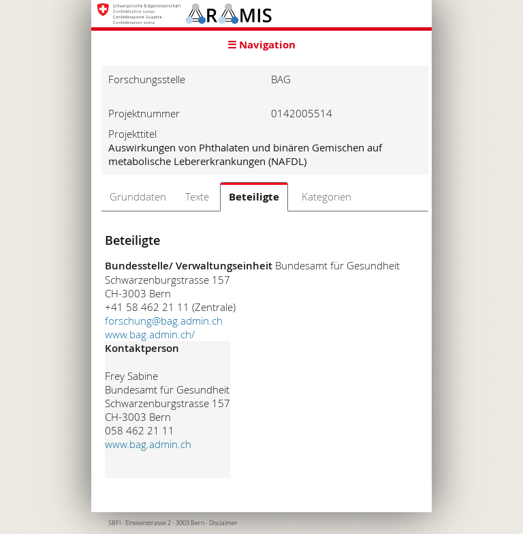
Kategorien (326, 196)
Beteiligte (254, 197)
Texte (197, 196)
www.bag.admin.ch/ (150, 334)
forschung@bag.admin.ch (164, 320)
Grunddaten (138, 196)
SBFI (114, 523)
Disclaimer (223, 523)
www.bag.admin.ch (148, 444)
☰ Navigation (261, 45)
